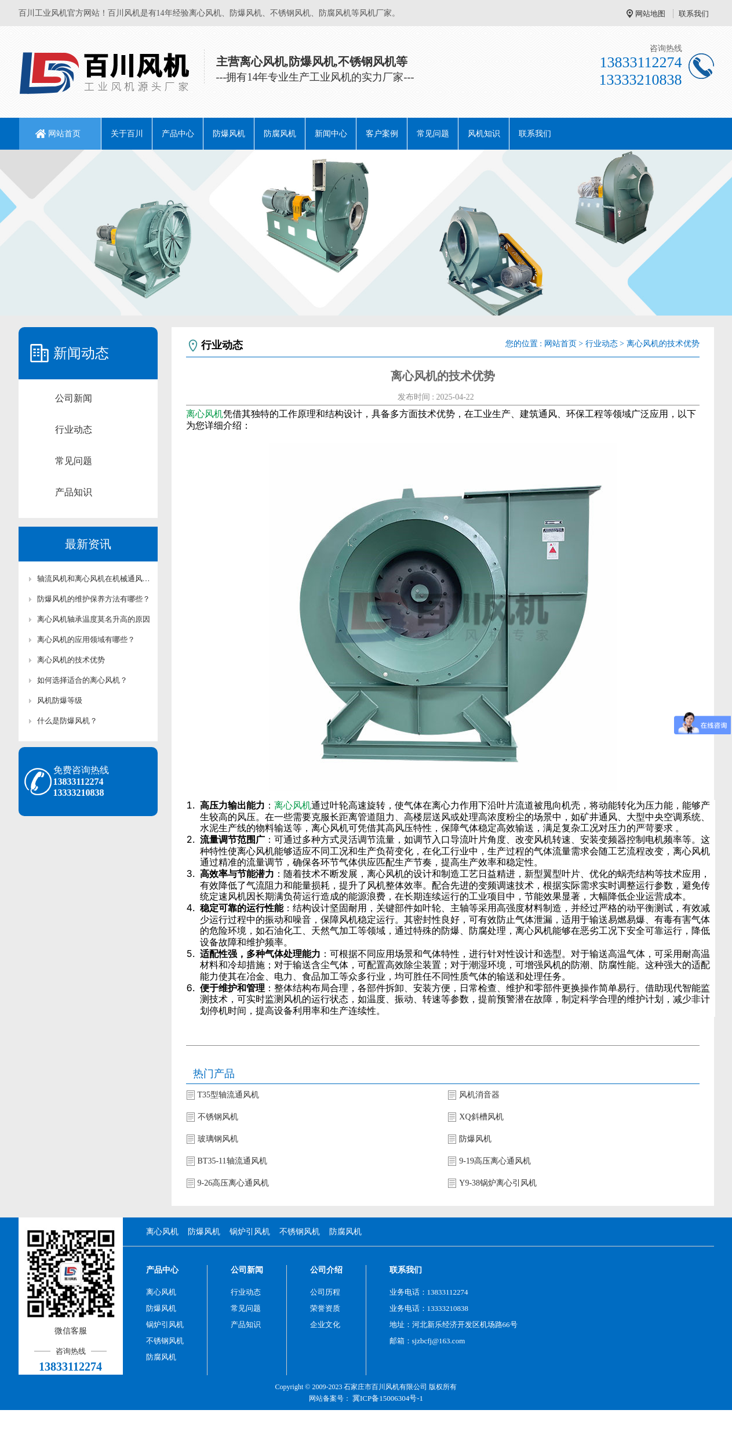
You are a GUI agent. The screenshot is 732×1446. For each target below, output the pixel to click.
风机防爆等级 (59, 700)
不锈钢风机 (218, 1116)
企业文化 (325, 1324)
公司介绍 (326, 1270)
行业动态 (73, 429)
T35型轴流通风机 (229, 1094)
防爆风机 (229, 133)
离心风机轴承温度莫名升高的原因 (93, 619)
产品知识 (73, 492)
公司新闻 (73, 398)
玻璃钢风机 (218, 1139)
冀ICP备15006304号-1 (387, 1398)
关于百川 (127, 133)
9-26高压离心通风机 (234, 1183)
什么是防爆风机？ (67, 720)
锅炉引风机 (250, 1231)
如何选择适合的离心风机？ (82, 680)
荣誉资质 (325, 1308)
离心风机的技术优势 (71, 659)
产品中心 (178, 133)
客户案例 (382, 133)
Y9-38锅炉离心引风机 (498, 1183)
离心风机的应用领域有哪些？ (86, 639)
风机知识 (484, 133)
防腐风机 (280, 133)
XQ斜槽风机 (481, 1116)
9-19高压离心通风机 (495, 1161)
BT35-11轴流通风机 (232, 1161)
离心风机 (204, 413)
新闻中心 (331, 133)
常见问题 (433, 133)
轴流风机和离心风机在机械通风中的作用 (94, 578)
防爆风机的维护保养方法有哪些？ (93, 599)
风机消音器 (479, 1094)
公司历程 (325, 1292)
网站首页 (64, 133)
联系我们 (694, 13)
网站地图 (650, 13)
